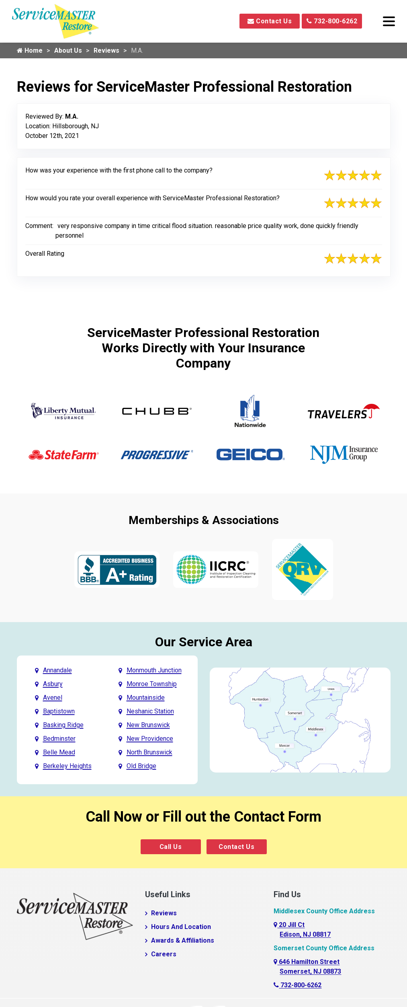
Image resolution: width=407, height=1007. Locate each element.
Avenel (52, 697)
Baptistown (59, 711)
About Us (68, 50)
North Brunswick (149, 752)
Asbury (53, 684)
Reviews (106, 50)
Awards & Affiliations (182, 940)
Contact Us (269, 21)
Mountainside (146, 697)
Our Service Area (203, 641)
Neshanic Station (150, 711)
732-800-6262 (332, 21)
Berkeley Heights (67, 766)
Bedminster (59, 738)
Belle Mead (59, 752)
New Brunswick (148, 725)
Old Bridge (141, 766)
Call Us (171, 847)
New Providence (150, 738)
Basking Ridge (63, 725)
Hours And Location (181, 927)
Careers (163, 954)
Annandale (57, 670)
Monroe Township (152, 684)
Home (30, 50)
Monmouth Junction (154, 670)
